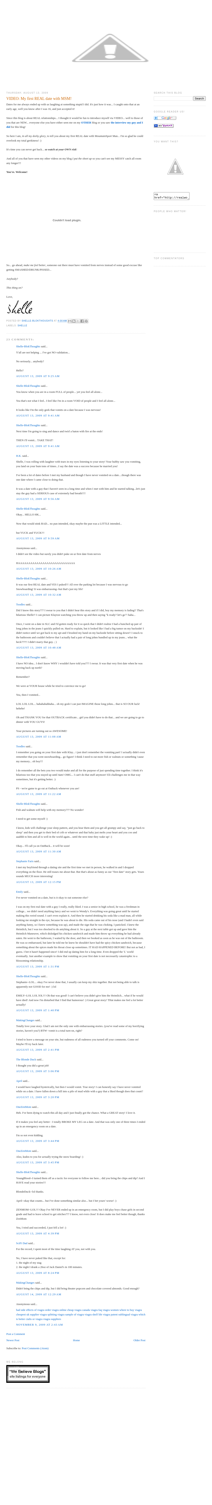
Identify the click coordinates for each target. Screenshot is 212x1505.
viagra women (111, 1310)
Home (76, 1340)
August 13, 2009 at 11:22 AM (38, 794)
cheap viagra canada (78, 1310)
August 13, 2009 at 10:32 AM (38, 594)
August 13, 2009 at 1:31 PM (37, 966)
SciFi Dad (21, 1243)
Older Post (139, 1340)
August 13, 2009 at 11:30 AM (38, 851)
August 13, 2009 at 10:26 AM (38, 568)
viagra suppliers (52, 1319)
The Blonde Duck (26, 1059)
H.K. (18, 455)
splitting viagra (55, 1314)
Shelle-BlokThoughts (28, 346)
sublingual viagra (128, 1314)
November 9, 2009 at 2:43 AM (39, 1324)
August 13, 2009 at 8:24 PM (37, 1272)
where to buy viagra (131, 1310)
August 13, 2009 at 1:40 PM (37, 1010)
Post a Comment (15, 1334)
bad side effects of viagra (30, 1310)
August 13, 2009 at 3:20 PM (37, 1097)
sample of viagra (74, 1314)
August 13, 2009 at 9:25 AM (38, 376)
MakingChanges (25, 1020)
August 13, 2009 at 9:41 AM (38, 415)
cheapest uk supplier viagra (31, 1314)
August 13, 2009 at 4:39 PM (37, 1233)
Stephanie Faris (25, 861)
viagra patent (110, 1314)
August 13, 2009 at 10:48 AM (38, 647)
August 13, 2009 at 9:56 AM (38, 499)
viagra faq (96, 1310)
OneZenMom (23, 1106)
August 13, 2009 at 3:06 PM (37, 1071)
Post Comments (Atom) (35, 1348)
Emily (19, 891)
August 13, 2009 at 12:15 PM (38, 882)
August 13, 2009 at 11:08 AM (38, 736)
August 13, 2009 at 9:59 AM (38, 538)
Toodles (20, 604)
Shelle (22, 325)
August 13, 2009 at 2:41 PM (37, 1049)
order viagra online (55, 1310)
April (19, 1080)
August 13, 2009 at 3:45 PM (37, 1162)
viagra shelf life (93, 1314)
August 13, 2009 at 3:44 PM (37, 1141)
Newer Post (12, 1340)
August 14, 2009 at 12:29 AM (38, 1294)
